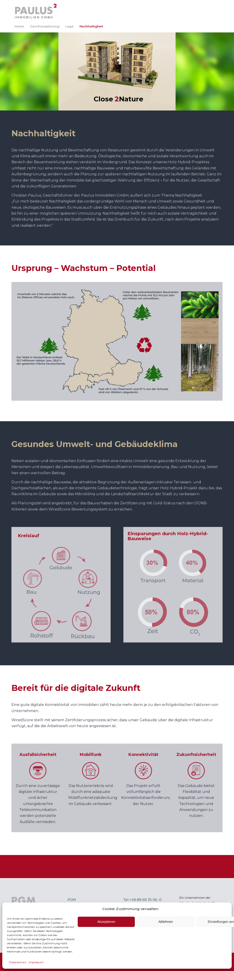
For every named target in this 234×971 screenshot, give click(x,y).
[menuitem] (19, 26)
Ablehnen (165, 922)
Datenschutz (17, 962)
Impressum (36, 962)
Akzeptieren (106, 922)
